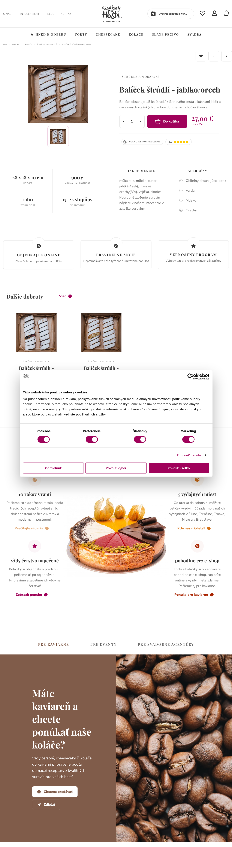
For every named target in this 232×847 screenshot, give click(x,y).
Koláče (136, 34)
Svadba (194, 34)
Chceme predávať (54, 791)
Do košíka (167, 121)
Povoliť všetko (179, 468)
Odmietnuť (53, 468)
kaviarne (53, 644)
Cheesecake (108, 34)
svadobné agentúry (166, 644)
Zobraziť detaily (189, 455)
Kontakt (68, 14)
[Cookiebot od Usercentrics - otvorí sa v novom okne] (190, 376)
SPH (5, 44)
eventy (103, 644)
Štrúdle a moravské (47, 44)
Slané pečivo (165, 34)
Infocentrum (30, 14)
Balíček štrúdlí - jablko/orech (76, 44)
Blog (50, 14)
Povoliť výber (116, 468)
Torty (81, 34)
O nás (8, 14)
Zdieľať (46, 804)
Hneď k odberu (48, 34)
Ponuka (15, 44)
